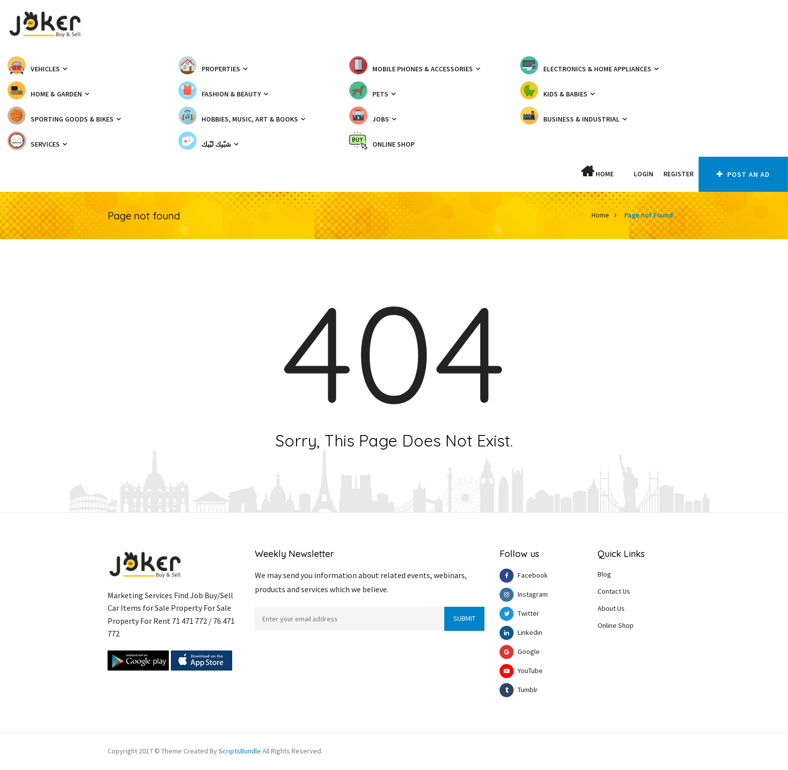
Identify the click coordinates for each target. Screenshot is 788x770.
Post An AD (743, 174)
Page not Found (648, 214)
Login (643, 173)
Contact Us (614, 591)
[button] (624, 173)
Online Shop (616, 625)
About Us (611, 608)
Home (597, 171)
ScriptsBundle (240, 750)
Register (678, 173)
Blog (604, 574)
